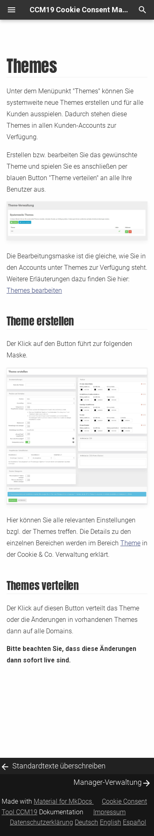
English (110, 822)
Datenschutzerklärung (41, 822)
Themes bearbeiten (34, 290)
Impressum (109, 812)
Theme (130, 543)
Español (134, 822)
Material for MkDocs (64, 801)
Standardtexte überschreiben (59, 765)
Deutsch (86, 822)
